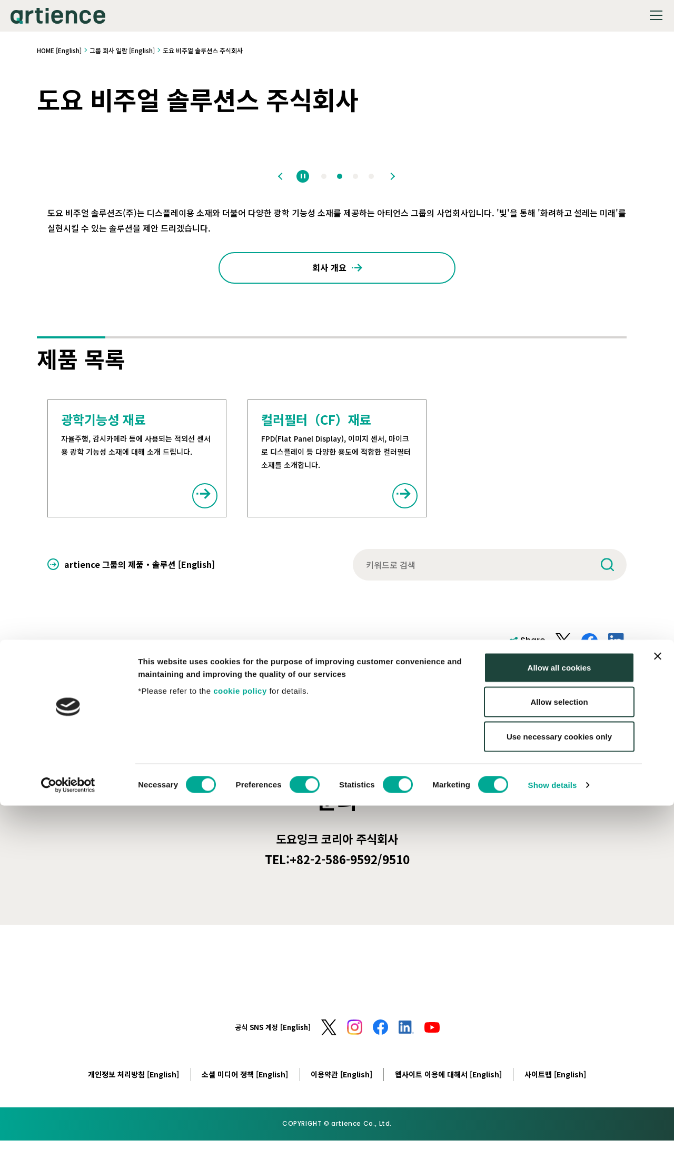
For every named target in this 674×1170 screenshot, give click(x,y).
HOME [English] (59, 50)
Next (392, 176)
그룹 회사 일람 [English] (122, 50)
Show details (552, 1149)
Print (616, 682)
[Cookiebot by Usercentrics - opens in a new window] (68, 1149)
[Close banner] (657, 1020)
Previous (282, 176)
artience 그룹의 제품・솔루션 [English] (139, 569)
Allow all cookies (559, 1031)
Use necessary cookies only (559, 1100)
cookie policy (240, 1055)
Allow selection (559, 1066)
